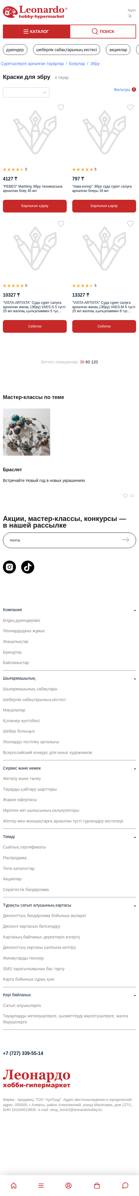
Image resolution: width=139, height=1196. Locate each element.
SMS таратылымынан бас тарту (33, 968)
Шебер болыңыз (19, 731)
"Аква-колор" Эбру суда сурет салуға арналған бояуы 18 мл (102, 188)
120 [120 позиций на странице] (94, 362)
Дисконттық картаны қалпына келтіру (39, 947)
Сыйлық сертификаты (24, 847)
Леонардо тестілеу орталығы (31, 742)
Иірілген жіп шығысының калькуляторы (41, 810)
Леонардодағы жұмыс (24, 630)
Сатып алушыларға (22, 1005)
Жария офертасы (20, 799)
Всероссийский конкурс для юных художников (47, 752)
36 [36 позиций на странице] (82, 362)
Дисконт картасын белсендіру (31, 926)
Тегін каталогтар (19, 868)
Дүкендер (15, 49)
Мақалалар (14, 710)
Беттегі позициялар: (60, 362)
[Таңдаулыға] (60, 107)
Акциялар (118, 49)
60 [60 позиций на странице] (88, 362)
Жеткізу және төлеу (22, 778)
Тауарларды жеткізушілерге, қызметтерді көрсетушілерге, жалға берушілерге (65, 1019)
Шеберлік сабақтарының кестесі (66, 49)
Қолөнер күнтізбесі (21, 720)
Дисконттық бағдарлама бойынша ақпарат (44, 915)
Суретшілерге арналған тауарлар (32, 63)
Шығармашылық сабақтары (30, 689)
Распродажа (15, 857)
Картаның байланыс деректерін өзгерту (41, 937)
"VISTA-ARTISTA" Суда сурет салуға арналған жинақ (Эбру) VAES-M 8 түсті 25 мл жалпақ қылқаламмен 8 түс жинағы (103, 307)
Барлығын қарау (34, 206)
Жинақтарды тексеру (23, 958)
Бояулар (77, 63)
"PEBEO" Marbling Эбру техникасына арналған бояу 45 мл (32, 188)
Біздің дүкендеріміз (21, 620)
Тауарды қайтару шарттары (30, 789)
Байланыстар (16, 662)
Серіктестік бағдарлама (26, 889)
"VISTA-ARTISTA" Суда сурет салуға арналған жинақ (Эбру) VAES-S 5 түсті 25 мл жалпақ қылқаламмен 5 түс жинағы (34, 307)
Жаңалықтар (15, 641)
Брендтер (12, 652)
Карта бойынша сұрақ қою (29, 979)
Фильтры (122, 89)
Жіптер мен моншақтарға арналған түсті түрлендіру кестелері (63, 821)
